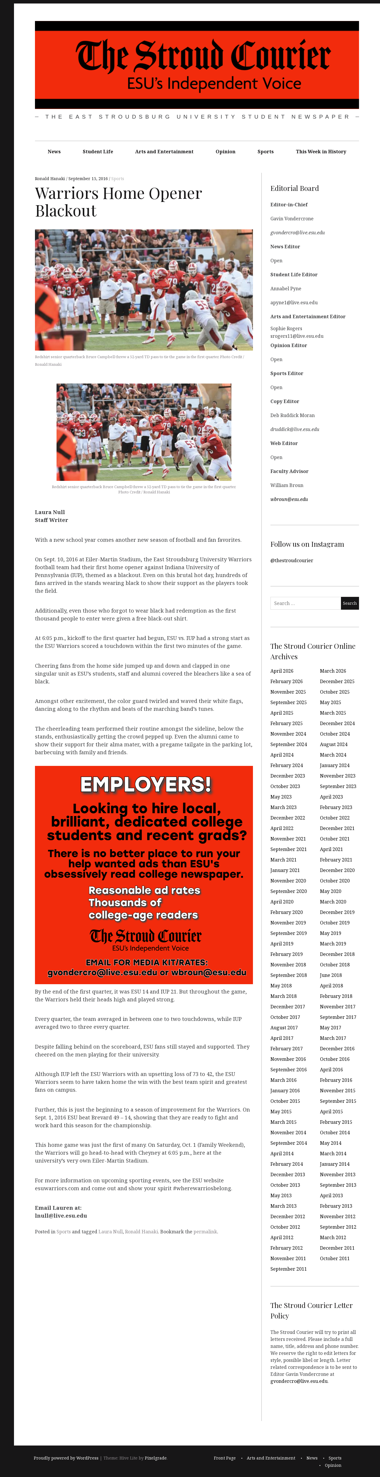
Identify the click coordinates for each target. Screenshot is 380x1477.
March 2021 (283, 860)
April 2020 (281, 901)
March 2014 (333, 1153)
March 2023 (283, 807)
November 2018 (288, 964)
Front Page (225, 1458)
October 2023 (285, 786)
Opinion (225, 151)
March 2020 (333, 901)
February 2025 (286, 723)
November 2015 (338, 1090)
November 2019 (288, 922)
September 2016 (288, 1069)
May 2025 (330, 702)
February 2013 (336, 1206)
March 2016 (283, 1080)
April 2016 (331, 1069)
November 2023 (338, 776)
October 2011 (335, 1258)
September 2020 (288, 891)
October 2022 (335, 818)
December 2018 (337, 954)
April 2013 (331, 1195)
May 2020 (330, 891)
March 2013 (283, 1206)
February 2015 (336, 1122)
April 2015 (331, 1111)
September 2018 (288, 975)
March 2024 (333, 755)
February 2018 (336, 996)
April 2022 (281, 828)
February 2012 (286, 1248)
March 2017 (333, 1038)
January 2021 (285, 870)
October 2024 (335, 734)
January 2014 (334, 1164)
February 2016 (336, 1080)
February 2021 (336, 860)
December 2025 (337, 681)
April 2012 (281, 1237)
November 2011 (288, 1258)
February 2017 (286, 1048)
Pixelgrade (156, 1458)
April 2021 (331, 849)
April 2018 (331, 985)
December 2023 (287, 776)
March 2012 (333, 1237)
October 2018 (335, 964)
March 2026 (333, 671)
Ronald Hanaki (50, 179)
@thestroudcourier (291, 560)
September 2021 (288, 849)
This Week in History (321, 151)
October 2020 (335, 881)
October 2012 (285, 1227)
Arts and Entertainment (164, 151)
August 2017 (284, 1027)
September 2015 (338, 1101)
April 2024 (281, 755)
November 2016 (288, 1059)
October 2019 (335, 922)
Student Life (98, 151)
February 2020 (286, 912)
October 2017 (285, 1017)
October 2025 (335, 692)
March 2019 (333, 943)
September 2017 (338, 1017)
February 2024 (286, 765)
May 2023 (281, 797)
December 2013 (287, 1174)
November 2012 (338, 1216)
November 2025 (288, 692)
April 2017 (281, 1038)
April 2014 (281, 1153)
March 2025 (333, 713)
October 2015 (285, 1101)
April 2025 (281, 713)
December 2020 (337, 870)
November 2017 (338, 1006)
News (54, 151)
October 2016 (335, 1059)
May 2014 (330, 1143)
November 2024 (288, 734)
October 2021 (335, 839)
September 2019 (288, 933)
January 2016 (285, 1090)
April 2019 (281, 943)
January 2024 (334, 765)
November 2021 (288, 839)
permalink (205, 1231)
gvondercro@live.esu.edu (299, 1381)
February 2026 (286, 681)
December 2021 (337, 828)
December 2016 (337, 1048)
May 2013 (281, 1195)
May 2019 (330, 933)
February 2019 (286, 954)
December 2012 (287, 1216)
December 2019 (337, 912)
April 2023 (331, 797)
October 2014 (335, 1132)
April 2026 (281, 671)
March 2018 (283, 996)
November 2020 (288, 881)
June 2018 (331, 975)
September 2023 (338, 786)
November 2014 (288, 1132)
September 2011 (288, 1269)
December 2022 (287, 818)
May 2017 (330, 1027)
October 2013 (285, 1185)
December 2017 (287, 1006)
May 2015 (281, 1111)
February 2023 (336, 807)
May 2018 (281, 985)
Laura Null (110, 1231)
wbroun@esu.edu (289, 499)
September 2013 (338, 1185)
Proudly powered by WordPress (66, 1458)
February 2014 (286, 1164)
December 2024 (337, 723)
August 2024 (333, 744)
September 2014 (288, 1143)
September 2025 (288, 702)
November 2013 (338, 1174)
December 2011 (337, 1248)
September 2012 (338, 1227)
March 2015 (283, 1122)
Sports (266, 151)
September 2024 (288, 744)
